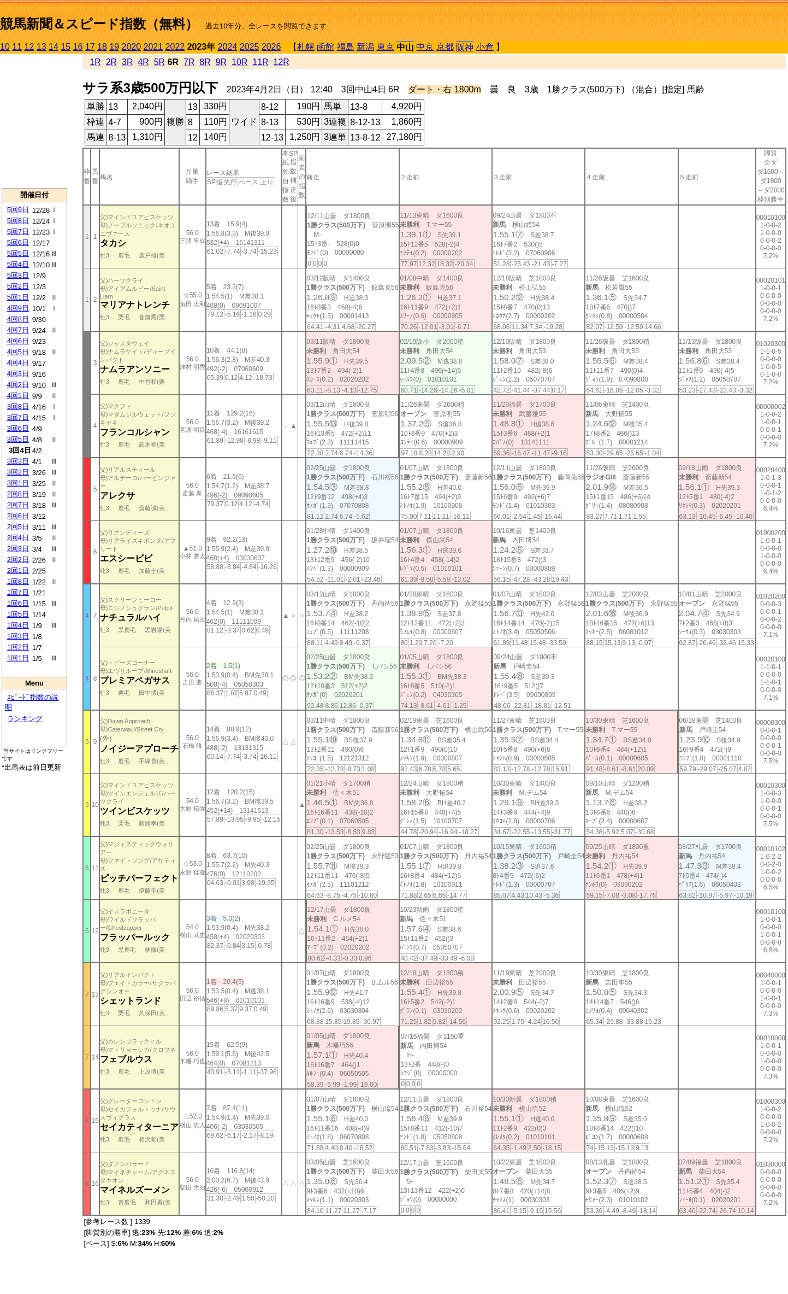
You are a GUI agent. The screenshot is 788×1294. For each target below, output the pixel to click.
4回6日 (18, 341)
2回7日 (18, 505)
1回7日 (18, 592)
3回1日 (18, 483)
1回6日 (18, 603)
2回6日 (18, 516)
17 (90, 46)
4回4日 (18, 363)
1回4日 (18, 625)
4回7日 (18, 330)
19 (114, 46)
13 (41, 46)
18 (102, 46)
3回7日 (18, 417)
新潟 (365, 46)
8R (204, 62)
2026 (271, 46)
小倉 (485, 46)
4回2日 (18, 384)
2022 (175, 46)
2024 (228, 46)
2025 (249, 46)
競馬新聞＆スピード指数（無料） (99, 23)
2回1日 (18, 570)
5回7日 (18, 231)
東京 (385, 46)
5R (159, 62)
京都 (445, 46)
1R (95, 62)
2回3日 (18, 548)
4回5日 (18, 352)
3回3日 (18, 461)
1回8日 (18, 581)
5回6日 (18, 242)
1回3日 (18, 636)
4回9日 (18, 308)
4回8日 (18, 319)
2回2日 (18, 559)
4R (143, 62)
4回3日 (18, 374)
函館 (325, 46)
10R (239, 62)
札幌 (306, 46)
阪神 (464, 47)
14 (53, 46)
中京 (425, 46)
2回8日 (18, 494)
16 (78, 46)
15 (65, 46)
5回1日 (18, 297)
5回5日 (18, 253)
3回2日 (18, 472)
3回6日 (18, 428)
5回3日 (18, 275)
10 (5, 46)
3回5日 (18, 439)
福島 (345, 46)
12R (281, 62)
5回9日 (18, 210)
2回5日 (18, 527)
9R (221, 62)
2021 (153, 46)
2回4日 (18, 538)
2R (111, 62)
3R (127, 62)
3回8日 (18, 406)
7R (188, 62)
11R (260, 62)
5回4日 (18, 264)
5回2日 (18, 286)
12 (29, 46)
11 (17, 46)
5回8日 (18, 220)
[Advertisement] (34, 120)
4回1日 (18, 395)
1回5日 (18, 614)
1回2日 (18, 647)
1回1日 (18, 658)
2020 (131, 46)
